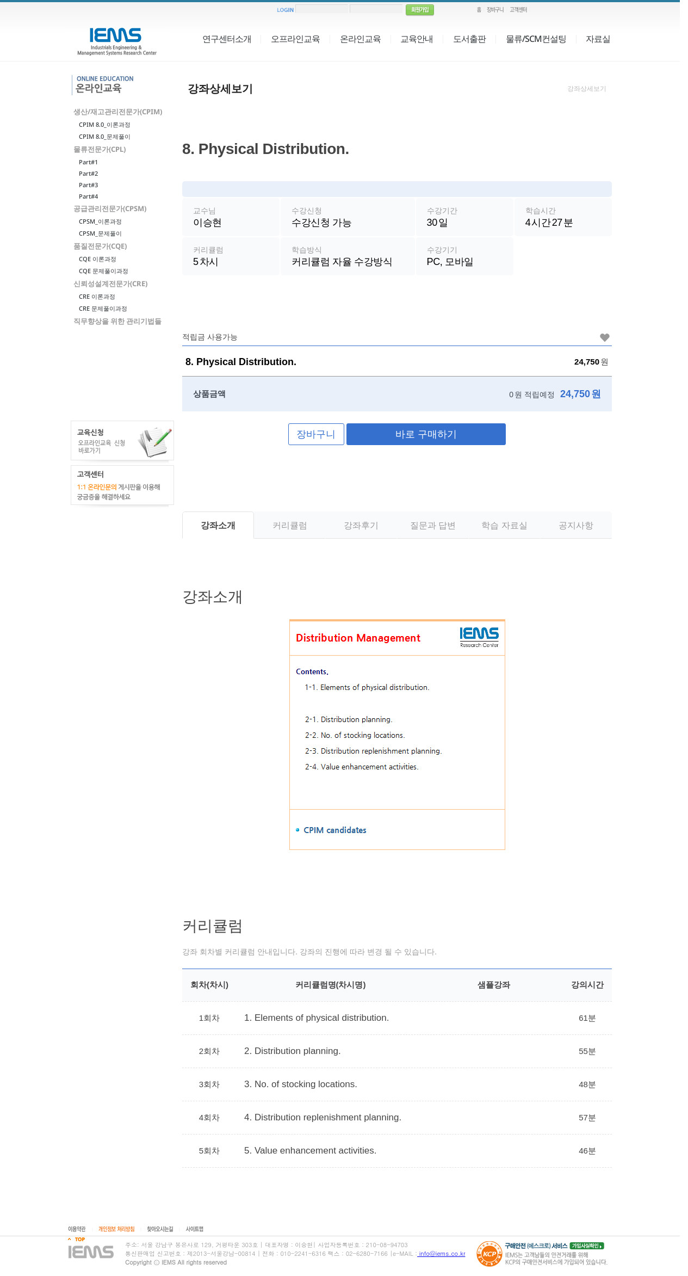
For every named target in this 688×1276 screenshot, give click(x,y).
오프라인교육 (295, 39)
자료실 (598, 39)
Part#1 (88, 162)
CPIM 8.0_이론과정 (105, 124)
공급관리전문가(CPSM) (109, 208)
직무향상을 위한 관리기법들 (117, 321)
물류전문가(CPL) (99, 149)
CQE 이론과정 (97, 259)
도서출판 (469, 39)
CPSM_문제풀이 (100, 233)
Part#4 (88, 196)
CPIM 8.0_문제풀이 (105, 136)
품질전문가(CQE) (100, 246)
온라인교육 (360, 39)
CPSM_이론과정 (100, 221)
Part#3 (88, 185)
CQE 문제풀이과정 (103, 271)
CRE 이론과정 (97, 296)
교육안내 (416, 39)
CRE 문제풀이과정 (103, 308)
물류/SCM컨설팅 (536, 39)
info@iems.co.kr (441, 1253)
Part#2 (88, 173)
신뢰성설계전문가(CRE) (110, 283)
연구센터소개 (226, 39)
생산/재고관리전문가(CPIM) (117, 111)
